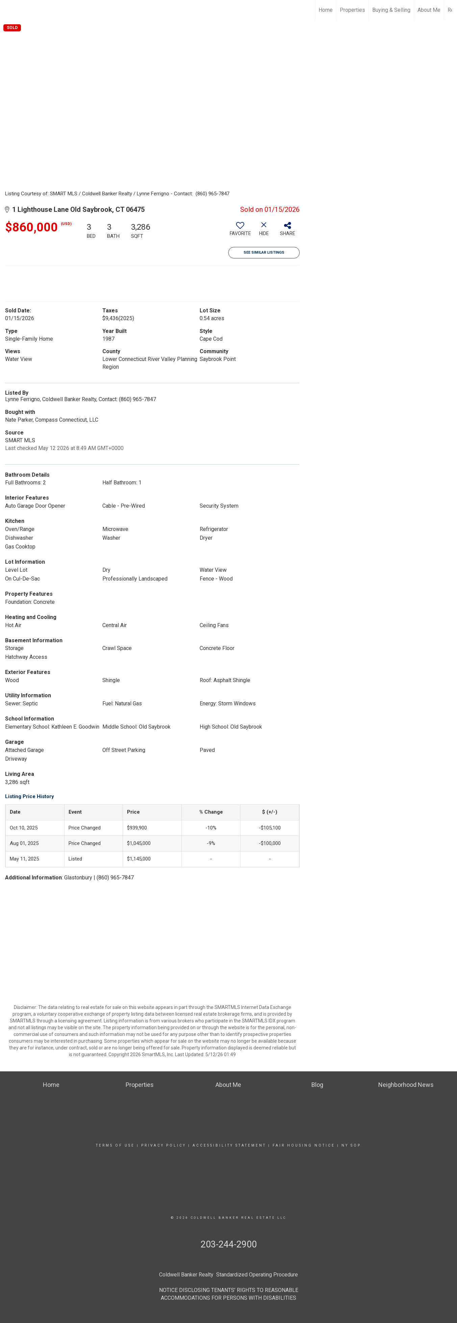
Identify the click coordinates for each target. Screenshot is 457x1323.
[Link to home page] (8, 10)
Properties (352, 10)
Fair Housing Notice (304, 1145)
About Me (428, 10)
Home (326, 10)
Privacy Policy (163, 1145)
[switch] (240, 231)
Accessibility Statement (229, 1145)
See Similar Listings (264, 252)
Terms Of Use (115, 1145)
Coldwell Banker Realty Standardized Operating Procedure (228, 1274)
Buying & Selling (391, 10)
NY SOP (351, 1145)
